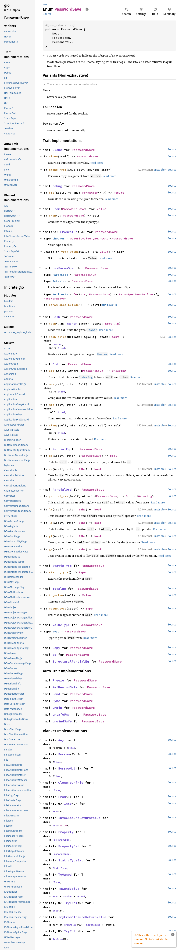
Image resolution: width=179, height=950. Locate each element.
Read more (96, 163)
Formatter (90, 192)
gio (45, 4)
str (83, 294)
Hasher (71, 323)
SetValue (59, 281)
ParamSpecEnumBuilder (136, 294)
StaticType (62, 566)
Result (119, 192)
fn (75, 294)
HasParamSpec (64, 268)
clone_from (57, 169)
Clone (57, 150)
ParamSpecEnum (84, 274)
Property (66, 832)
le (50, 522)
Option (131, 496)
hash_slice (57, 337)
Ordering (119, 371)
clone (53, 156)
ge (50, 549)
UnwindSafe (62, 721)
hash (52, 323)
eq (50, 455)
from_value (70, 251)
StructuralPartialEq (70, 661)
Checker (58, 238)
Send (56, 694)
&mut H (117, 337)
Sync (56, 701)
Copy (56, 648)
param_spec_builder (64, 305)
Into (68, 804)
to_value (56, 595)
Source (47, 14)
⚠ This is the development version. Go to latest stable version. (150, 939)
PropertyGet (68, 846)
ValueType (61, 625)
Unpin (57, 708)
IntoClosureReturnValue (79, 818)
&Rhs (82, 469)
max (51, 384)
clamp (53, 425)
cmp (51, 371)
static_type (58, 572)
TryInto (70, 931)
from (52, 215)
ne (50, 469)
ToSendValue (68, 889)
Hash (56, 317)
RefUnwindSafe (64, 687)
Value (101, 209)
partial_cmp (58, 496)
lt (50, 509)
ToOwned (65, 874)
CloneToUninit (70, 783)
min (51, 404)
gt (50, 536)
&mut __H (112, 323)
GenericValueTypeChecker (90, 238)
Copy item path (87, 9)
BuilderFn (60, 294)
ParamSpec (60, 274)
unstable (159, 169)
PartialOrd (62, 490)
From (56, 209)
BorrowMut (67, 768)
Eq (54, 655)
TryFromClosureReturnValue (82, 917)
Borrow (64, 754)
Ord (55, 364)
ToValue (59, 589)
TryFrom (70, 903)
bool (113, 455)
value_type (57, 608)
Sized (61, 348)
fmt (51, 192)
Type (82, 572)
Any (61, 740)
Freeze (58, 680)
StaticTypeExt (70, 860)
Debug (57, 186)
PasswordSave (83, 150)
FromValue (68, 232)
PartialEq (61, 449)
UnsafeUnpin (63, 714)
